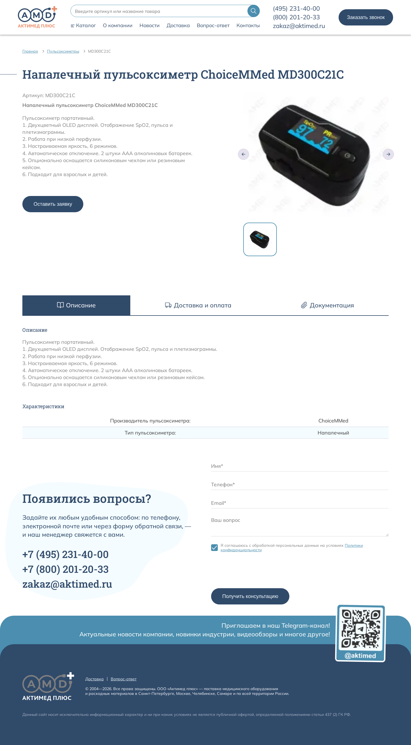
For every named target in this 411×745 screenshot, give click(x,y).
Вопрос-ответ (213, 25)
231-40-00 (296, 8)
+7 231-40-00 (65, 554)
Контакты (248, 25)
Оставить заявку (53, 204)
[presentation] (253, 572)
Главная (30, 51)
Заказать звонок (366, 17)
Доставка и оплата (198, 305)
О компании (118, 25)
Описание (76, 305)
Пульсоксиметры (63, 51)
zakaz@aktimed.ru (299, 26)
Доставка (178, 25)
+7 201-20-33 (65, 569)
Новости (150, 25)
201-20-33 (296, 17)
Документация (327, 305)
